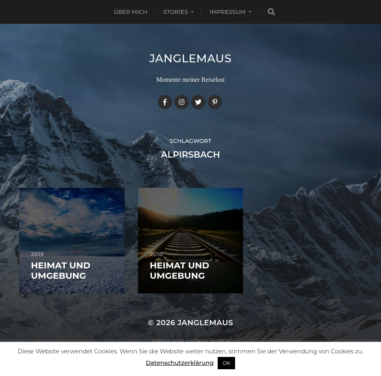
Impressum (227, 11)
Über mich (130, 11)
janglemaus (190, 58)
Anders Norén (208, 341)
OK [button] (226, 363)
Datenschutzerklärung (180, 362)
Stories (175, 11)
